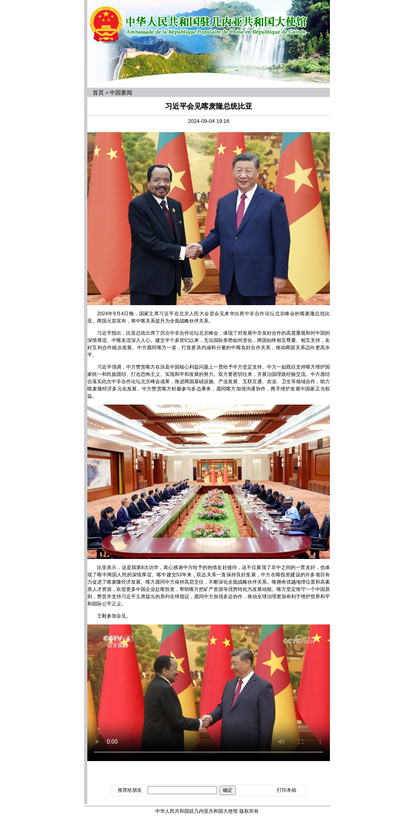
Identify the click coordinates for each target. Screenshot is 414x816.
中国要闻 (121, 92)
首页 (98, 92)
